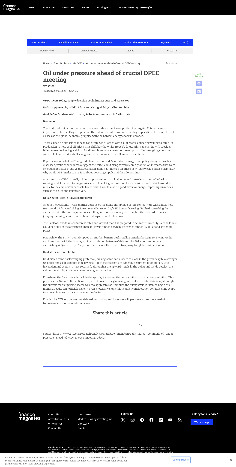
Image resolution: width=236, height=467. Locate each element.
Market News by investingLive (95, 419)
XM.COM (77, 63)
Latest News (85, 414)
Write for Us (55, 423)
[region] (118, 460)
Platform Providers (101, 43)
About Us (53, 414)
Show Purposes (181, 459)
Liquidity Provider (69, 43)
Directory (83, 423)
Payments (166, 43)
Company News (89, 51)
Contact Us (54, 428)
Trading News (47, 51)
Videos (130, 51)
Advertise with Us (58, 419)
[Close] (230, 459)
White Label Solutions (136, 43)
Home (46, 63)
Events (81, 428)
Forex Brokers (39, 43)
